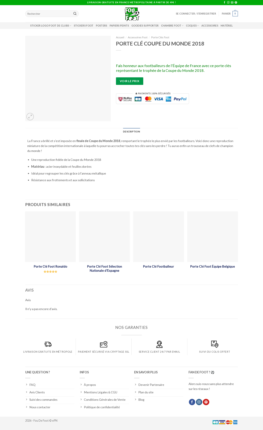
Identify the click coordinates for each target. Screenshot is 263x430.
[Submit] (75, 13)
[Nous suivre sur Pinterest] (236, 2)
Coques (192, 25)
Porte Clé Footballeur (158, 266)
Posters (101, 25)
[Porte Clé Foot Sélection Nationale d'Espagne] (104, 236)
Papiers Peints (119, 25)
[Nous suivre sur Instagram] (228, 2)
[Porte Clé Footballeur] (158, 236)
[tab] (131, 131)
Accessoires (209, 25)
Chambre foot (172, 25)
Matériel (227, 25)
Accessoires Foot (138, 37)
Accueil (120, 37)
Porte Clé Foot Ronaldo (50, 266)
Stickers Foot (83, 25)
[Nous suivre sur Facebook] (224, 2)
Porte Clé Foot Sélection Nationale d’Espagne (104, 268)
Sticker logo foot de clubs (50, 25)
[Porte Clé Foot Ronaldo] (50, 236)
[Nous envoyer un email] (232, 2)
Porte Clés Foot (160, 37)
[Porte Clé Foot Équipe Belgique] (212, 236)
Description (131, 131)
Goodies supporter (145, 25)
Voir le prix (129, 81)
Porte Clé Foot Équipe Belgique (212, 266)
